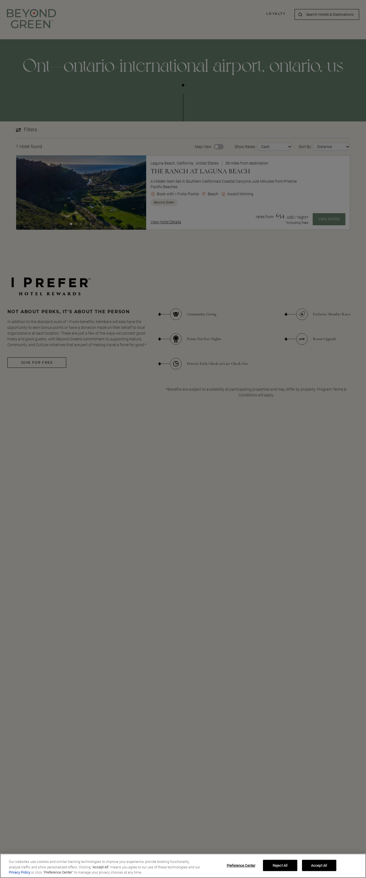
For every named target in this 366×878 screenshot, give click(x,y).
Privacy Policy (19, 874)
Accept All (319, 867)
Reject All (280, 867)
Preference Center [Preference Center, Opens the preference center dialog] (241, 867)
